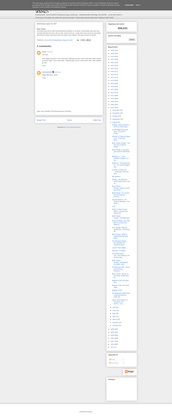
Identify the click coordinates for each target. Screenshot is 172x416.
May (114, 313)
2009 (112, 101)
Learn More (129, 5)
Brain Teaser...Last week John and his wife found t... (121, 151)
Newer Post (41, 120)
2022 (112, 62)
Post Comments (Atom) (73, 127)
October (115, 116)
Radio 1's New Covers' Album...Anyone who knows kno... (120, 211)
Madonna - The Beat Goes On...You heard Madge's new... (121, 165)
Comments (114, 363)
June (114, 310)
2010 (112, 98)
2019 (112, 71)
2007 (112, 107)
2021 (112, 65)
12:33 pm (58, 72)
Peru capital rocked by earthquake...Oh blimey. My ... (121, 229)
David (44, 52)
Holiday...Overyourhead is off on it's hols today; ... (121, 126)
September (116, 119)
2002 (112, 341)
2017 (112, 77)
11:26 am (50, 52)
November (116, 113)
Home (69, 120)
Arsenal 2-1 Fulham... (119, 251)
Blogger (89, 411)
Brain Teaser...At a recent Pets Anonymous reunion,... (120, 195)
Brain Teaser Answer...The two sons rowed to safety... (121, 145)
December (116, 110)
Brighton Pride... (117, 290)
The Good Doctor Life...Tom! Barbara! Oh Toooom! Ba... (121, 255)
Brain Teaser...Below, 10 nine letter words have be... (120, 275)
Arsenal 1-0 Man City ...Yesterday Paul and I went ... (120, 171)
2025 (112, 53)
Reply (44, 65)
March (114, 319)
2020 (112, 68)
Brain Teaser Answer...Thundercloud (120, 217)
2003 (112, 338)
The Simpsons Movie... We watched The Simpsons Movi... (120, 243)
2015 (112, 83)
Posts (112, 359)
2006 (112, 329)
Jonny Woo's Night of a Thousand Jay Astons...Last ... (120, 302)
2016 (112, 80)
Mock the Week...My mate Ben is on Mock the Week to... (121, 222)
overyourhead (47, 72)
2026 (112, 50)
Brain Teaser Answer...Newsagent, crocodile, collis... (120, 262)
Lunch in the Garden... (119, 248)
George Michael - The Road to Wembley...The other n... (121, 201)
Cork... (114, 206)
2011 (112, 95)
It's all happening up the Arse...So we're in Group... (120, 131)
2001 (112, 344)
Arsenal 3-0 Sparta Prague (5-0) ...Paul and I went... (121, 138)
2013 (112, 89)
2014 (112, 86)
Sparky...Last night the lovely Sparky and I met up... (121, 181)
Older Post (97, 120)
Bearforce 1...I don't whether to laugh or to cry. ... (120, 158)
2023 (112, 59)
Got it (138, 5)
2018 (112, 74)
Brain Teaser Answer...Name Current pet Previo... (121, 188)
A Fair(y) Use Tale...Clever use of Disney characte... (121, 269)
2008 (112, 104)
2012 (112, 92)
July (114, 307)
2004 (112, 335)
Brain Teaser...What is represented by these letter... (120, 236)
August (114, 122)
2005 (112, 332)
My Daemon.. (116, 176)
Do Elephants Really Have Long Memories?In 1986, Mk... (121, 295)
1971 (112, 347)
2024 (112, 56)
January (115, 325)
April (114, 316)
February (115, 322)
